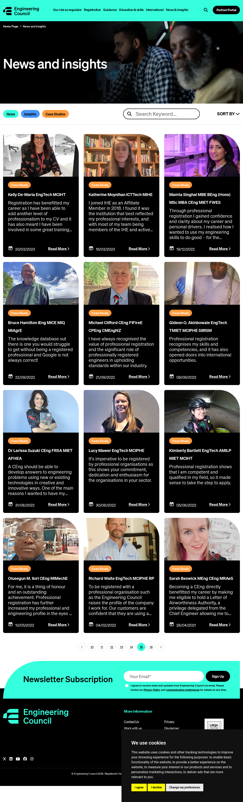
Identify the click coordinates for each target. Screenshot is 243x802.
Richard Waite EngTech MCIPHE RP (121, 590)
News (13, 114)
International (155, 9)
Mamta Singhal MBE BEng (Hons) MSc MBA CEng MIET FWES (201, 201)
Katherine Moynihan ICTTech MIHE (117, 197)
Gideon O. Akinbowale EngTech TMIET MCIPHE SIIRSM (199, 334)
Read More (57, 254)
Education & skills (131, 9)
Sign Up (215, 692)
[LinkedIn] (11, 775)
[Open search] (205, 10)
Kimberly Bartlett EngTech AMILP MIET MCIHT (199, 468)
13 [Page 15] (121, 662)
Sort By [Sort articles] (228, 114)
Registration (92, 9)
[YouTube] (18, 775)
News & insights (177, 9)
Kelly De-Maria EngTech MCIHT (30, 197)
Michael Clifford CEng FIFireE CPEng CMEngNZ (119, 334)
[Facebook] (25, 775)
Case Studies (75, 114)
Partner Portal (226, 10)
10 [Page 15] (92, 662)
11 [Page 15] (102, 662)
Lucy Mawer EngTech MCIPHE (118, 464)
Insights (40, 114)
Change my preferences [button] (184, 787)
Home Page (10, 26)
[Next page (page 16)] (161, 662)
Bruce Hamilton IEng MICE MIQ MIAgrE (36, 330)
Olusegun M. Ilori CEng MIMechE (39, 590)
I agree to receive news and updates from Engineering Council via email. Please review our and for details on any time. (179, 703)
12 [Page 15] (111, 662)
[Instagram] (32, 775)
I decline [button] (156, 787)
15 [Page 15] (141, 662)
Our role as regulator (67, 9)
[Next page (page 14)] (82, 662)
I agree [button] (139, 787)
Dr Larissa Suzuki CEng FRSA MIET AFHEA (40, 464)
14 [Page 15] (131, 662)
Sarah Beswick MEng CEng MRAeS (198, 590)
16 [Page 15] (151, 662)
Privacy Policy (151, 706)
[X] (4, 775)
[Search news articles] (161, 114)
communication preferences (182, 706)
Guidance (110, 9)
